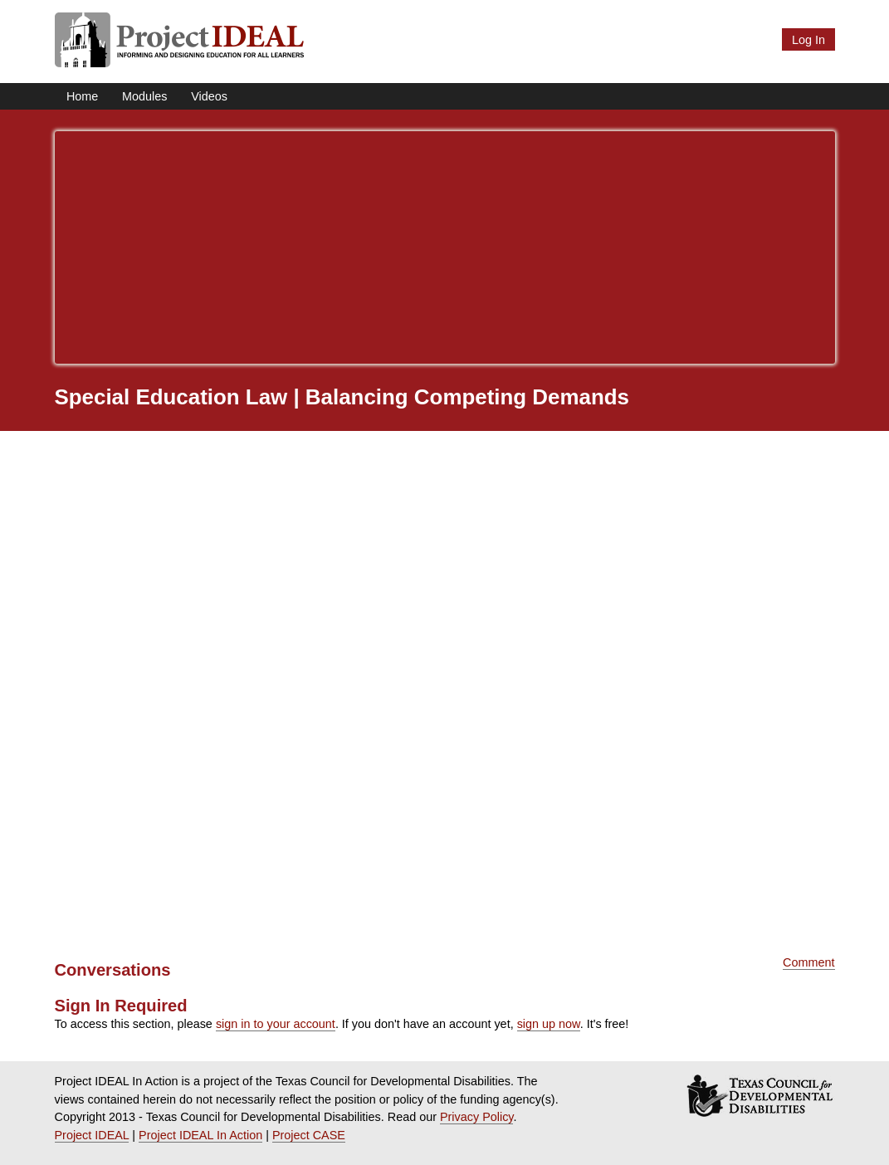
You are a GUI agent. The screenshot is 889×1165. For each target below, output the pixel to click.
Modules (144, 96)
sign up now (548, 1023)
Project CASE (308, 1135)
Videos (209, 96)
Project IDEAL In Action (200, 1135)
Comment (808, 962)
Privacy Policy (477, 1116)
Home (82, 96)
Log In (808, 40)
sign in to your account (275, 1023)
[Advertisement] (445, 247)
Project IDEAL (92, 1135)
